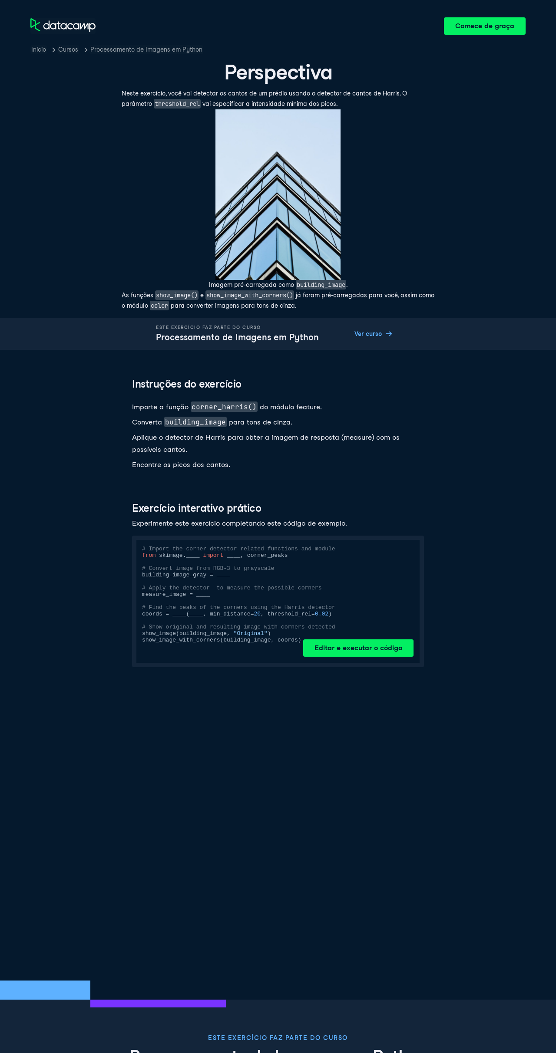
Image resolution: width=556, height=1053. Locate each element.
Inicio (38, 49)
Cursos (68, 49)
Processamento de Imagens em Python (146, 49)
